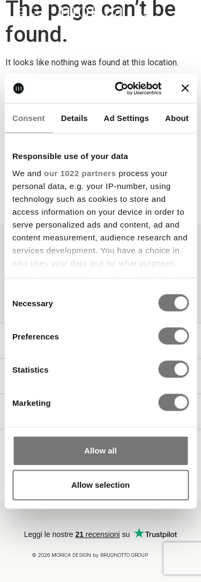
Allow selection (100, 484)
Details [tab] (74, 118)
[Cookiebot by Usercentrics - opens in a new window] (119, 88)
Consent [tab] (28, 118)
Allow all (100, 450)
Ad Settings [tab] (126, 118)
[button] (19, 12)
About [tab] (177, 118)
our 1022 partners (80, 172)
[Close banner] (185, 88)
